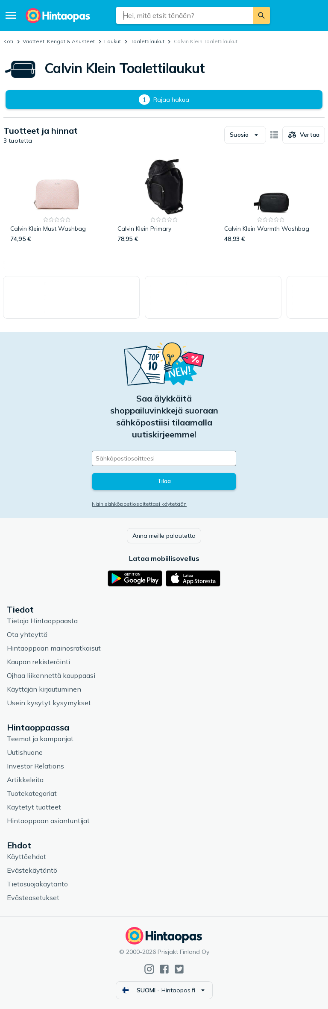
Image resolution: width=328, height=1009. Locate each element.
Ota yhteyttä (27, 634)
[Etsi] (261, 15)
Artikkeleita (25, 779)
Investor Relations (35, 766)
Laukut (112, 41)
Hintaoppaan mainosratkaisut (54, 648)
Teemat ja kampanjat (40, 738)
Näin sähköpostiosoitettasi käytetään (139, 504)
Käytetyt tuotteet (34, 807)
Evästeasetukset (33, 897)
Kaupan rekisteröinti (38, 661)
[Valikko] (11, 15)
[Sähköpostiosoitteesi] (164, 458)
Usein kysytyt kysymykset (49, 702)
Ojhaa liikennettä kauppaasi (51, 675)
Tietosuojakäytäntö (37, 884)
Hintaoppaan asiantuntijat (48, 820)
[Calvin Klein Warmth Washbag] (271, 201)
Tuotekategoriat (32, 793)
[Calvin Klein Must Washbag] (57, 201)
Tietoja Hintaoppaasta (42, 620)
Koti (8, 41)
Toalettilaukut (147, 41)
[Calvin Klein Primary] (164, 201)
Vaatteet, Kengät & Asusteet (59, 41)
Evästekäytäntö (32, 870)
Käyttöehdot (26, 856)
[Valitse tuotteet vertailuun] (304, 135)
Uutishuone (25, 752)
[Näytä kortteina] (274, 135)
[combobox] (184, 15)
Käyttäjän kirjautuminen (44, 689)
